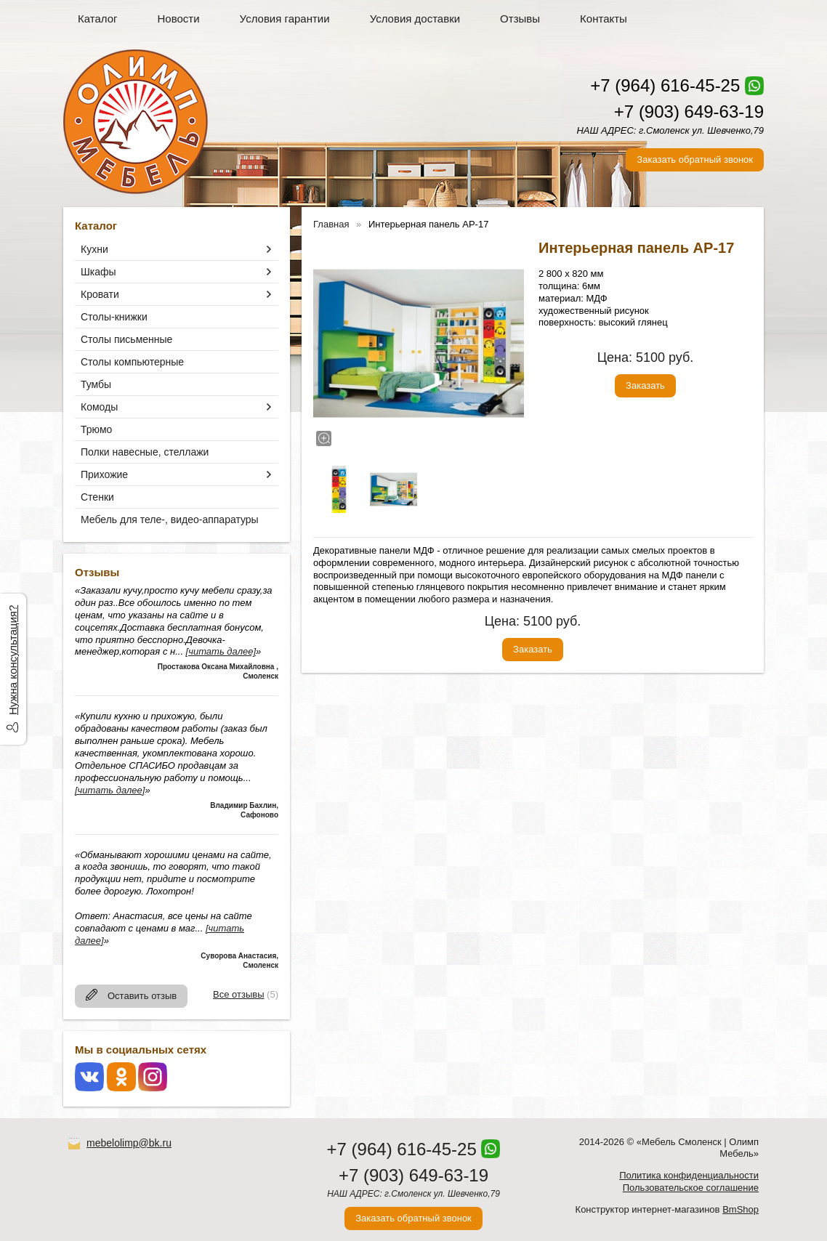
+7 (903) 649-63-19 (689, 111)
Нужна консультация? (13, 660)
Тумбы (96, 384)
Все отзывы (238, 994)
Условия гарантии (285, 18)
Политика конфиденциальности (689, 1175)
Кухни (94, 249)
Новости (179, 18)
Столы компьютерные (132, 362)
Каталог (98, 18)
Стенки (97, 497)
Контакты (603, 18)
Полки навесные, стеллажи (145, 452)
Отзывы (520, 18)
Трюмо (96, 429)
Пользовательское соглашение (691, 1187)
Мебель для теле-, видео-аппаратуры (170, 519)
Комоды (99, 407)
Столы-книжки (114, 317)
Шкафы (98, 272)
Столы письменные (126, 339)
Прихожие (104, 474)
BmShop (740, 1209)
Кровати (100, 294)
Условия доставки (415, 18)
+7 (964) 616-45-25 (665, 85)
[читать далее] (221, 651)
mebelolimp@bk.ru (129, 1143)
